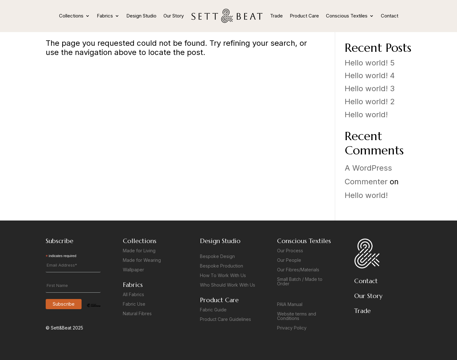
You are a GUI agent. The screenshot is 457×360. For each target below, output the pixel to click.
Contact (389, 16)
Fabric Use (134, 304)
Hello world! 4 (370, 75)
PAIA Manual (289, 304)
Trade (276, 16)
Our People (289, 260)
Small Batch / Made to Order (299, 281)
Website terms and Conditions (296, 316)
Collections (71, 16)
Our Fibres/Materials (298, 270)
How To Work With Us (223, 275)
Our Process (290, 250)
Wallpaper (133, 270)
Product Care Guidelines (225, 319)
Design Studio (141, 16)
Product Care (304, 16)
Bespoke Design (217, 256)
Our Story (173, 16)
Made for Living (139, 250)
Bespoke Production (221, 266)
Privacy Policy (292, 328)
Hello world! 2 (370, 101)
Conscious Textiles (347, 16)
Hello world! (366, 114)
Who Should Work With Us (227, 285)
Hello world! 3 (370, 88)
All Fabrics (133, 294)
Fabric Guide (213, 310)
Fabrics (105, 16)
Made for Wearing (142, 260)
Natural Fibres (137, 313)
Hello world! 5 (370, 62)
